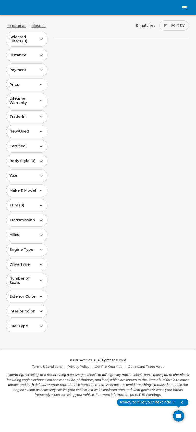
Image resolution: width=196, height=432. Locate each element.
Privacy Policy (78, 367)
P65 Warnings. (150, 395)
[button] (26, 39)
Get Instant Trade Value (146, 367)
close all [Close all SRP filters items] (39, 25)
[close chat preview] (181, 402)
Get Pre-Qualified (108, 367)
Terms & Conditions (47, 367)
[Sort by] (174, 25)
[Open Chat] (178, 416)
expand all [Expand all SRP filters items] (16, 25)
